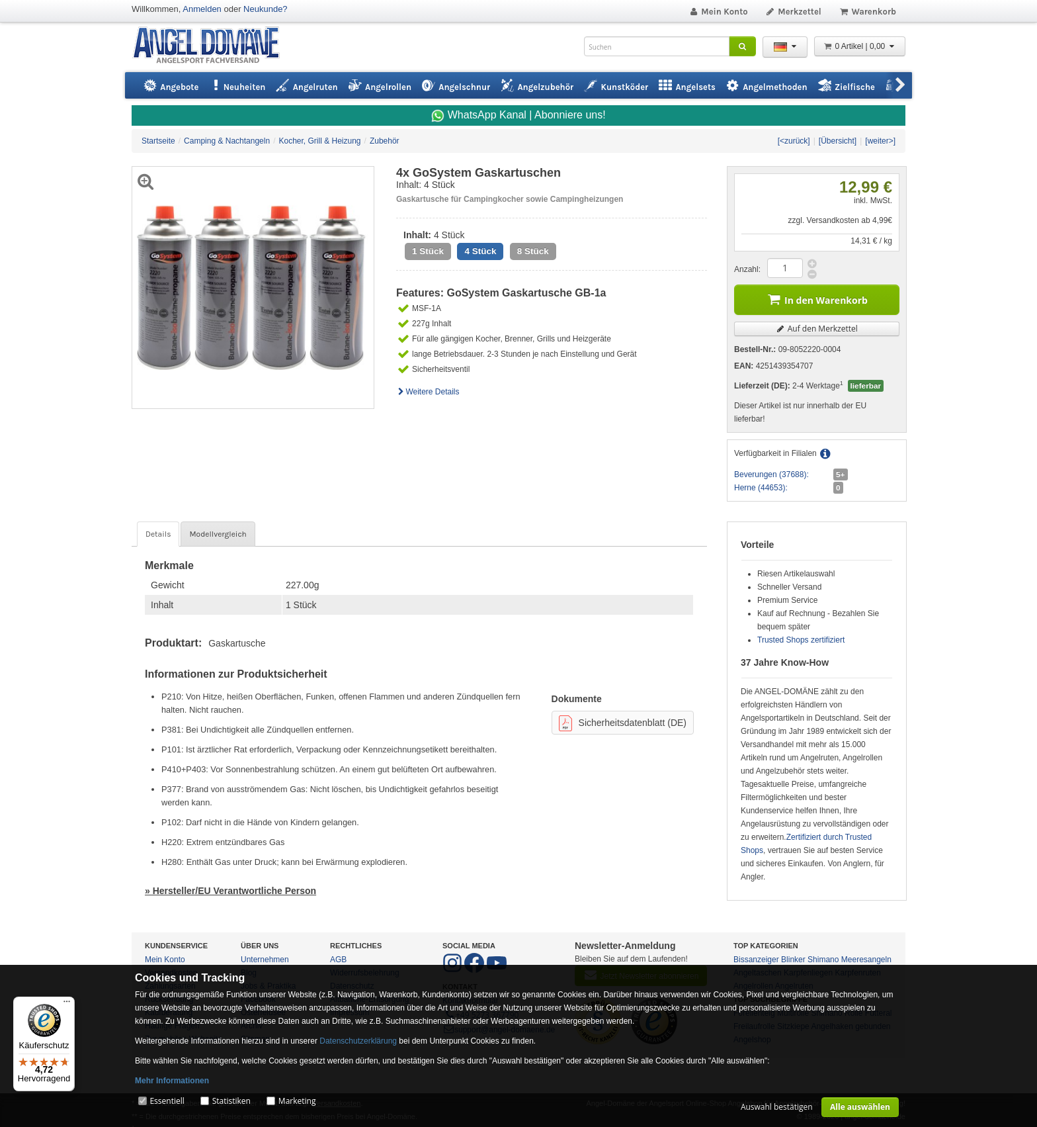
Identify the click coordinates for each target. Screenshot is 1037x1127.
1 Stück (428, 251)
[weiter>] (880, 141)
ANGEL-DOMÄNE (213, 46)
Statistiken (231, 1100)
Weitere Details (428, 391)
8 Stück (533, 251)
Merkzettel (793, 12)
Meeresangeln (866, 959)
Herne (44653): (761, 487)
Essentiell (166, 1100)
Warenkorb (867, 12)
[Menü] (67, 1005)
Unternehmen (265, 959)
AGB (338, 959)
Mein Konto (718, 12)
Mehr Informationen (172, 1080)
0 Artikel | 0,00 (860, 46)
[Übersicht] (837, 141)
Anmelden (202, 9)
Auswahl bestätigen (777, 1106)
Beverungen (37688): (771, 474)
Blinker (793, 959)
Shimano (823, 959)
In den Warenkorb (817, 299)
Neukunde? (265, 9)
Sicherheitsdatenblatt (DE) (622, 723)
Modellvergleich (217, 534)
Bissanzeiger (756, 959)
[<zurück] (794, 141)
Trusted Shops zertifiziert (801, 640)
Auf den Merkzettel (817, 328)
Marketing (297, 1100)
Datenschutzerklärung (358, 1041)
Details (158, 534)
